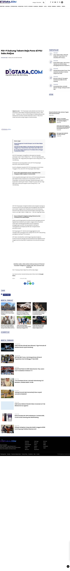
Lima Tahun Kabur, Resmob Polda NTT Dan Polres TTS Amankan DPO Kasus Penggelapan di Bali (60, 57)
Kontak (38, 454)
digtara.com (62, 454)
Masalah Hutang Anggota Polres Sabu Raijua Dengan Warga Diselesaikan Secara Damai (7, 327)
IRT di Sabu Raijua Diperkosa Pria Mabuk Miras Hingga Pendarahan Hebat (28, 150)
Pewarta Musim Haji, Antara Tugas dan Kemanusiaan (59, 112)
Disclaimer (30, 454)
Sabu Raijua (7, 294)
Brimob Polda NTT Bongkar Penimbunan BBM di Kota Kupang (60, 80)
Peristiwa (2, 6)
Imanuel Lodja (4, 57)
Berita (35, 448)
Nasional (7, 6)
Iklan (35, 454)
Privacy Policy (24, 454)
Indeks (63, 6)
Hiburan (41, 6)
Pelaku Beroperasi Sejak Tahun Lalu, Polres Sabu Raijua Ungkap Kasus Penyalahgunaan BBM (38, 327)
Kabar (44, 443)
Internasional (14, 6)
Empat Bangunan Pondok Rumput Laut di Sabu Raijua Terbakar (28, 144)
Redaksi (8, 454)
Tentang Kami (3, 454)
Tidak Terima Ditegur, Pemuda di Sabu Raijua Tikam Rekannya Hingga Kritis (24, 327)
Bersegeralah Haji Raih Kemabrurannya (62, 134)
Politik (26, 6)
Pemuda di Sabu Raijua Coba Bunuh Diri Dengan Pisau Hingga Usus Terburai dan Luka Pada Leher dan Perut (28, 147)
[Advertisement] (36, 19)
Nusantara (20, 6)
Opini (44, 448)
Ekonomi (30, 6)
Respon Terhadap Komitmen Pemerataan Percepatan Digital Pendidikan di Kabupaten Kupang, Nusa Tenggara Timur (63, 121)
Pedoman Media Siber (16, 454)
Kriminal (54, 6)
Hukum (49, 6)
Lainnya (58, 6)
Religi (44, 444)
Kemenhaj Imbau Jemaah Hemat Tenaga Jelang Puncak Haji (61, 88)
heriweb (68, 454)
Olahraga (35, 6)
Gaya (45, 6)
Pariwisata (45, 446)
